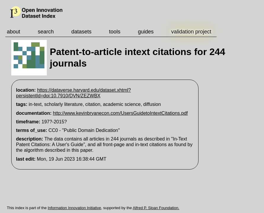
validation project (191, 32)
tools (114, 32)
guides (145, 32)
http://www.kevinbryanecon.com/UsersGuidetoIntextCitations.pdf (120, 113)
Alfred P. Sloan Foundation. (156, 208)
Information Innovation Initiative (74, 208)
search (46, 32)
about (13, 32)
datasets (81, 32)
